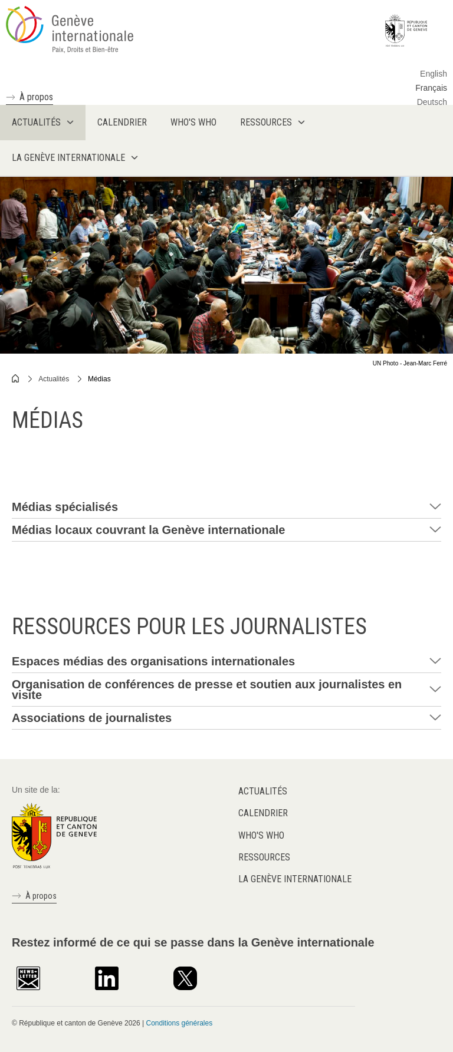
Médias (99, 379)
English (433, 73)
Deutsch (432, 102)
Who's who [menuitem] (193, 122)
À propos (36, 97)
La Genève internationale (295, 879)
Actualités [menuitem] (36, 122)
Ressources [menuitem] (266, 122)
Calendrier (263, 813)
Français (431, 88)
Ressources (264, 857)
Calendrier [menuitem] (122, 122)
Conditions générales (179, 1023)
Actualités (53, 379)
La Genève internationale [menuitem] (68, 157)
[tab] (226, 507)
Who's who (261, 835)
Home (16, 378)
